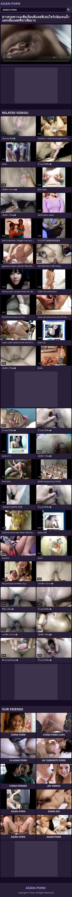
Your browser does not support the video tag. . (36, 44)
